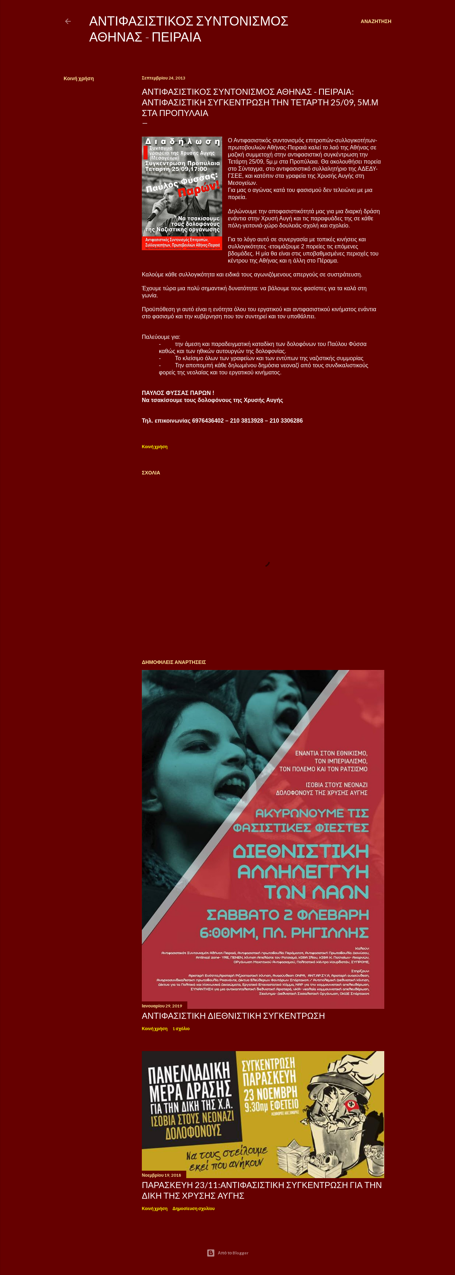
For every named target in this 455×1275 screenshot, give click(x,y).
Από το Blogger (228, 1253)
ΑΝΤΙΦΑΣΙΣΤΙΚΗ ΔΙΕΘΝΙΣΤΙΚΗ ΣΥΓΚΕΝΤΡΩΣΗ (233, 1015)
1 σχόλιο (180, 1028)
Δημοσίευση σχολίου (193, 1208)
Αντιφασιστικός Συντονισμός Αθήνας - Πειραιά (188, 28)
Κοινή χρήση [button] (79, 78)
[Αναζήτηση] (376, 21)
